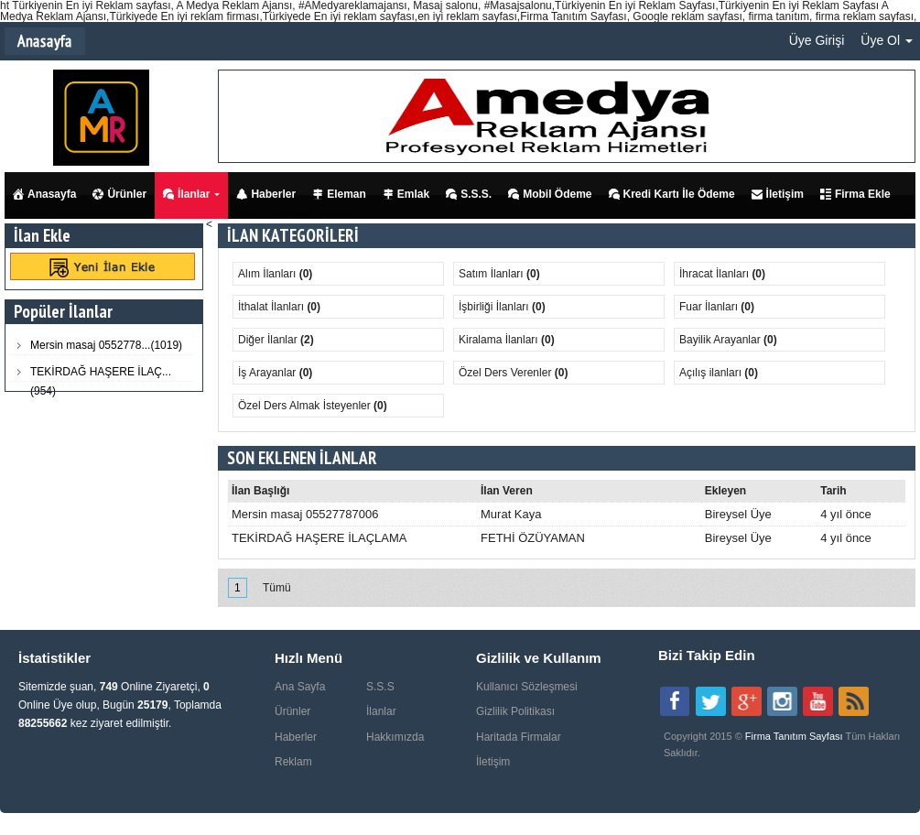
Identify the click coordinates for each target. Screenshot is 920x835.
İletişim (778, 194)
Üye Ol (886, 40)
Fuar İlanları (710, 306)
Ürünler (119, 194)
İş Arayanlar (268, 372)
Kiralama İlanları (500, 339)
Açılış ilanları (711, 372)
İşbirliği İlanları (495, 306)
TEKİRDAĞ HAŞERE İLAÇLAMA (319, 538)
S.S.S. (469, 194)
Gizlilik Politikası (515, 711)
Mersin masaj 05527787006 (305, 514)
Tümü (277, 587)
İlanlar (186, 194)
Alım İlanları (268, 273)
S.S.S (380, 686)
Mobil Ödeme (549, 194)
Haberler (266, 194)
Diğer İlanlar (269, 339)
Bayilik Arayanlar (721, 339)
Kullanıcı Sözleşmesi (527, 686)
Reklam (293, 761)
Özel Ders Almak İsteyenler (305, 405)
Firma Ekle (855, 194)
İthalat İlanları (272, 306)
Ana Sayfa (300, 686)
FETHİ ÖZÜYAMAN (533, 538)
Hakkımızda (395, 737)
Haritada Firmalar (518, 737)
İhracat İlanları (715, 273)
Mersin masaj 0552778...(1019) (106, 345)
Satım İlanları (492, 273)
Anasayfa (44, 194)
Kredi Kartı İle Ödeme (672, 194)
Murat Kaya (511, 514)
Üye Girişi (817, 40)
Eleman (339, 194)
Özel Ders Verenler (507, 372)
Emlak (406, 194)
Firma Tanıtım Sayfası (795, 736)
